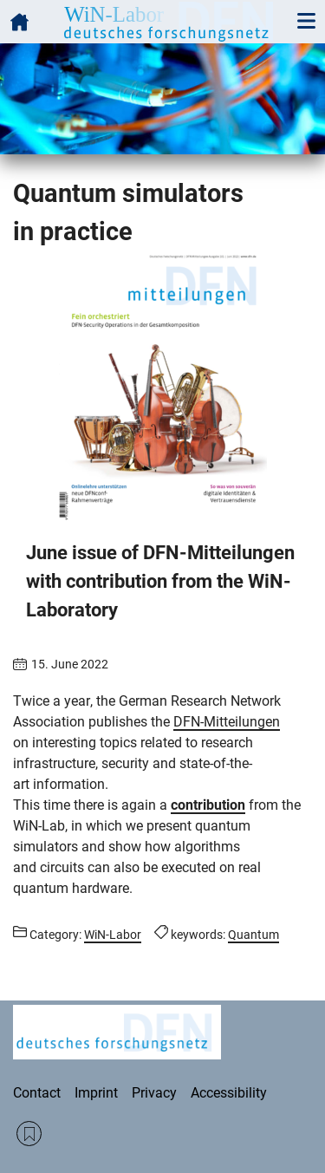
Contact (37, 1093)
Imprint (96, 1093)
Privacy (154, 1093)
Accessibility (229, 1093)
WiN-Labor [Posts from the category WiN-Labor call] (112, 935)
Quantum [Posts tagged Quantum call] (253, 935)
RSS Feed (29, 1133)
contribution (208, 805)
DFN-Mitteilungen (226, 722)
